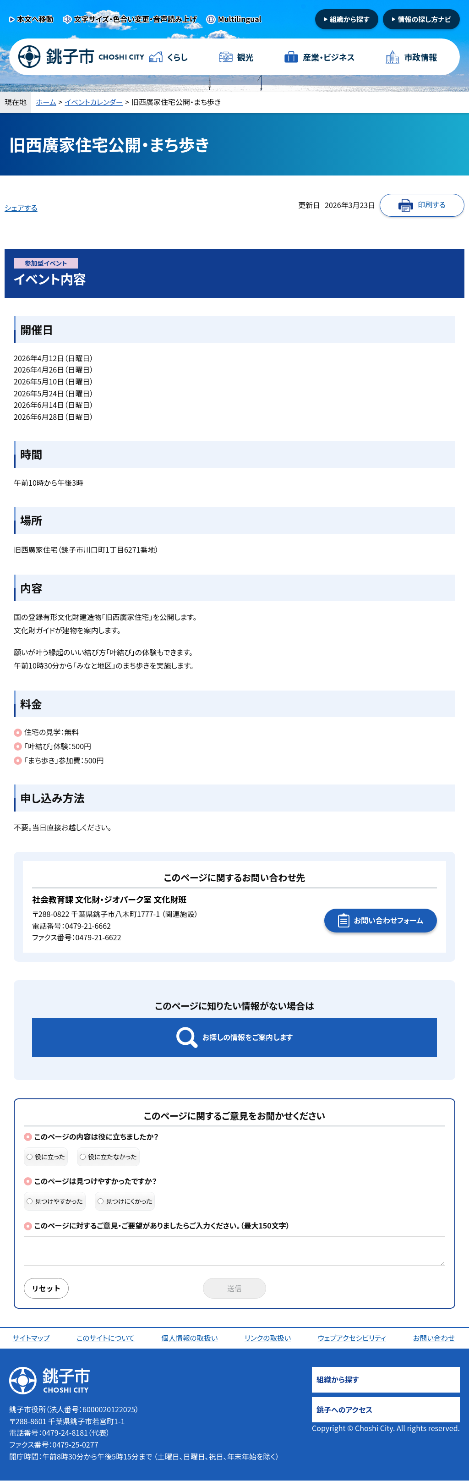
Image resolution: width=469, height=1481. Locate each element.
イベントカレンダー (95, 101)
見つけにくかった (125, 1201)
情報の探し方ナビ (424, 19)
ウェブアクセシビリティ (352, 1338)
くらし (177, 57)
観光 (245, 57)
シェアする (21, 207)
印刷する (432, 204)
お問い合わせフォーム (388, 920)
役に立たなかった (108, 1156)
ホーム (46, 101)
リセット (47, 1288)
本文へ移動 (35, 18)
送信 (234, 1288)
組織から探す (350, 19)
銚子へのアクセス (344, 1409)
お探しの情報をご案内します (247, 1036)
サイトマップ (32, 1338)
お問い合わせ (434, 1338)
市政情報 (420, 57)
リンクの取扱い (268, 1338)
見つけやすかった (55, 1201)
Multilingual (240, 18)
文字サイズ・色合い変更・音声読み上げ (135, 18)
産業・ (329, 57)
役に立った (46, 1156)
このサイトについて (106, 1338)
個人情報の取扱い (190, 1338)
